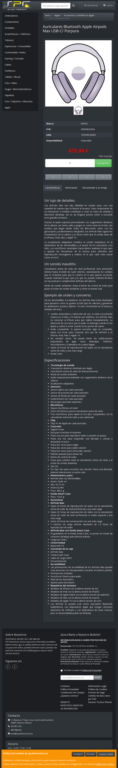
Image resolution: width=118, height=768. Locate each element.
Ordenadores (11, 15)
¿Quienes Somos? (69, 695)
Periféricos (10, 70)
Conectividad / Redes (15, 52)
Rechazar (91, 754)
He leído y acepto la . (83, 670)
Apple (7, 107)
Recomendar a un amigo (95, 187)
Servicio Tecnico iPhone (100, 702)
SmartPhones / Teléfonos (17, 34)
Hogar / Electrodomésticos (18, 89)
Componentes (12, 21)
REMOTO (65, 702)
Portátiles (9, 27)
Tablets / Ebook (12, 76)
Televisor (9, 40)
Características (52, 187)
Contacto (65, 686)
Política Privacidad (70, 689)
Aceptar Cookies (106, 754)
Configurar (78, 754)
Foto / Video (11, 83)
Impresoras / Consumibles (18, 46)
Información (71, 187)
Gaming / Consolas (14, 58)
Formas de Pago (96, 692)
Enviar (97, 677)
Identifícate (91, 5)
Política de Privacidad (92, 664)
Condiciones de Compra (72, 692)
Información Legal (97, 686)
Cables (8, 64)
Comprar (103, 163)
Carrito (108, 5)
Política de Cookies (104, 764)
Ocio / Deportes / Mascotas (19, 101)
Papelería (9, 95)
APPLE (84, 123)
